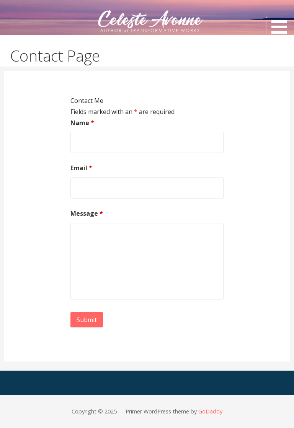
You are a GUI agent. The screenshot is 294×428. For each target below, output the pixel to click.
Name (82, 123)
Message (86, 213)
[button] (282, 18)
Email (81, 168)
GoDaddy (210, 411)
